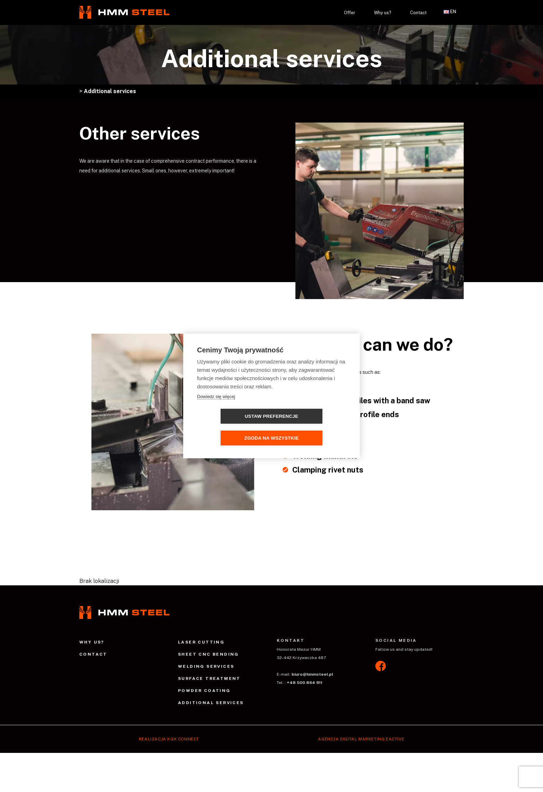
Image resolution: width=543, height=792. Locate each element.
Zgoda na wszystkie (311, 427)
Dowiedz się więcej (216, 407)
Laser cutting (201, 642)
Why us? (382, 12)
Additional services (211, 702)
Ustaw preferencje (232, 427)
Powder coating (204, 690)
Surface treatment (209, 678)
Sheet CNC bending (208, 654)
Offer (349, 12)
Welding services (206, 666)
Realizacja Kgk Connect (169, 739)
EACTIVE (395, 739)
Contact (418, 12)
